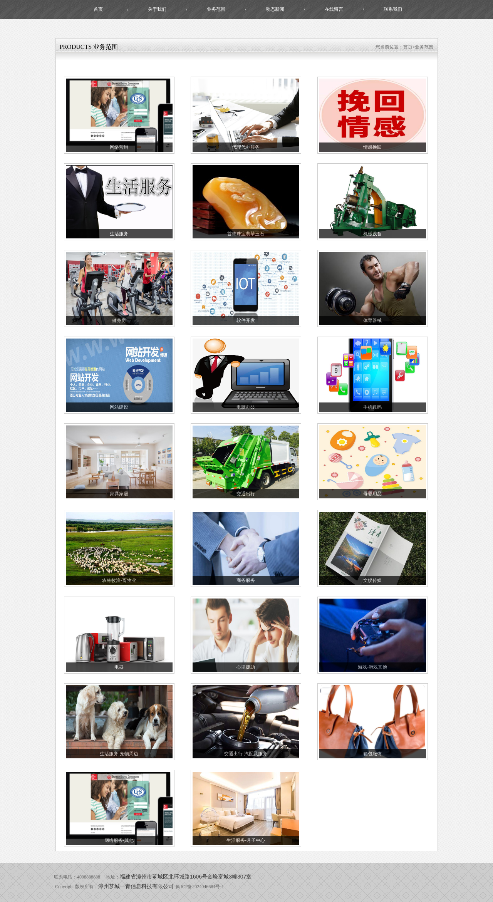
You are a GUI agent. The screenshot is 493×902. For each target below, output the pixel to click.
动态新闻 (275, 9)
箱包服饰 (372, 753)
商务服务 (245, 580)
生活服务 (119, 233)
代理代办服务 (246, 147)
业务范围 (216, 9)
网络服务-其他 (119, 840)
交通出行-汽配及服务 (245, 753)
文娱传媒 (372, 580)
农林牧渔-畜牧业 (119, 580)
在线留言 (334, 9)
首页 (98, 9)
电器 (119, 667)
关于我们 (157, 9)
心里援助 (245, 667)
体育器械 (372, 320)
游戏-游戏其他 (372, 667)
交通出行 (245, 493)
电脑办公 (245, 407)
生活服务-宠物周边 (119, 753)
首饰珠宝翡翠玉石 (245, 233)
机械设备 (372, 233)
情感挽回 (372, 147)
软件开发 (245, 320)
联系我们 (393, 9)
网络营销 (119, 147)
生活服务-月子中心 (245, 840)
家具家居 (119, 493)
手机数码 (372, 407)
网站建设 (119, 407)
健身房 (119, 320)
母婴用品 (372, 493)
